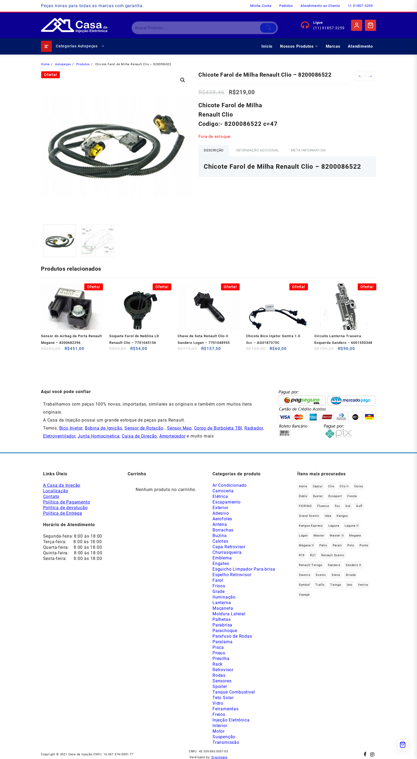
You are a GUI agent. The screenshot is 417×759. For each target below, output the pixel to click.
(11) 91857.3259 (328, 28)
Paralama (222, 641)
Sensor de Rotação (144, 428)
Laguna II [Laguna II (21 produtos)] (351, 525)
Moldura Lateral (228, 613)
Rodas (219, 675)
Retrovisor (222, 669)
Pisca (218, 647)
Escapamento (226, 502)
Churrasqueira (226, 552)
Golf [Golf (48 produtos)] (359, 506)
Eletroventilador (59, 436)
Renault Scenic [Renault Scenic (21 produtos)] (332, 555)
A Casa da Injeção (62, 485)
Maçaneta (222, 608)
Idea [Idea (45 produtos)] (328, 516)
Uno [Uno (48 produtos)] (349, 585)
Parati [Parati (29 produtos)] (337, 545)
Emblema (222, 557)
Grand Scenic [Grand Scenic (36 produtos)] (309, 516)
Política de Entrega (62, 513)
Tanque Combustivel (233, 692)
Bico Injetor (71, 428)
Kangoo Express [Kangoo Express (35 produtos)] (311, 525)
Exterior (220, 507)
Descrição (214, 150)
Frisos (218, 585)
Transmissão (225, 742)
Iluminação (224, 597)
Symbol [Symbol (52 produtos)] (304, 585)
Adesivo (220, 513)
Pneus (218, 652)
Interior (219, 725)
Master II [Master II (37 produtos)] (337, 535)
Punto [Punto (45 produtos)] (364, 545)
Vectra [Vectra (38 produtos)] (363, 585)
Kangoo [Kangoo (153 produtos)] (342, 516)
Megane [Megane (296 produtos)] (355, 535)
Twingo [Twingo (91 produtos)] (335, 585)
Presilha (220, 658)
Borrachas (222, 530)
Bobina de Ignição (103, 428)
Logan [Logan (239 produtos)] (303, 535)
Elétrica (220, 496)
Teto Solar (223, 697)
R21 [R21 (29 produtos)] (313, 555)
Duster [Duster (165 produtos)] (318, 496)
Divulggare (219, 757)
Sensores (221, 680)
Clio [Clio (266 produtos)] (331, 486)
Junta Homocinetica (98, 436)
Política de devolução (65, 507)
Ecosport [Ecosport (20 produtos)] (335, 496)
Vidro (217, 703)
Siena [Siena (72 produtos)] (336, 575)
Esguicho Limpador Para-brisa (243, 569)
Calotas (220, 541)
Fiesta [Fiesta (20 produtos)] (352, 496)
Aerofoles (222, 518)
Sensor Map (179, 428)
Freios (218, 714)
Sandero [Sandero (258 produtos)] (334, 565)
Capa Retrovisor (228, 546)
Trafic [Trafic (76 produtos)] (320, 585)
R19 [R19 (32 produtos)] (302, 555)
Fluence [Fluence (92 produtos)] (323, 506)
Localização (55, 490)
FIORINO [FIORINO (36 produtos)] (305, 506)
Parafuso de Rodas (232, 636)
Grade (218, 591)
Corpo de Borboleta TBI (218, 428)
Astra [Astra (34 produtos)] (303, 486)
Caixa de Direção (139, 436)
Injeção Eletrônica (230, 720)
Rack (217, 664)
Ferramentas (225, 708)
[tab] (213, 150)
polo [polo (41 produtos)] (350, 545)
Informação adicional (257, 150)
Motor (218, 731)
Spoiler (219, 686)
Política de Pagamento (66, 502)
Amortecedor (172, 436)
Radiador (253, 428)
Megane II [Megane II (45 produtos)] (306, 545)
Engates (220, 563)
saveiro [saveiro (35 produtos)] (304, 575)
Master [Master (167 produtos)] (319, 535)
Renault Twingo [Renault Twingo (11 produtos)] (310, 565)
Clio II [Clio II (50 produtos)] (344, 486)
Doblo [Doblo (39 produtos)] (303, 496)
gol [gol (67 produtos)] (348, 506)
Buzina (219, 535)
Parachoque (224, 630)
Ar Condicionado (229, 485)
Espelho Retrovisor (231, 574)
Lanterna (221, 602)
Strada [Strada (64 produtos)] (351, 575)
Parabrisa (222, 625)
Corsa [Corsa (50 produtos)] (358, 486)
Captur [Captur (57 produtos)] (318, 486)
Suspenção (223, 736)
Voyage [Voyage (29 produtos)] (304, 594)
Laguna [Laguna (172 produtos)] (333, 525)
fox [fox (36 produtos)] (337, 506)
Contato (51, 496)
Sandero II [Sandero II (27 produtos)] (353, 565)
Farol (217, 580)
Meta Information (308, 150)
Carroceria (223, 490)
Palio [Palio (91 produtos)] (323, 545)
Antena (219, 524)
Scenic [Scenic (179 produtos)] (321, 575)
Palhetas (221, 619)
